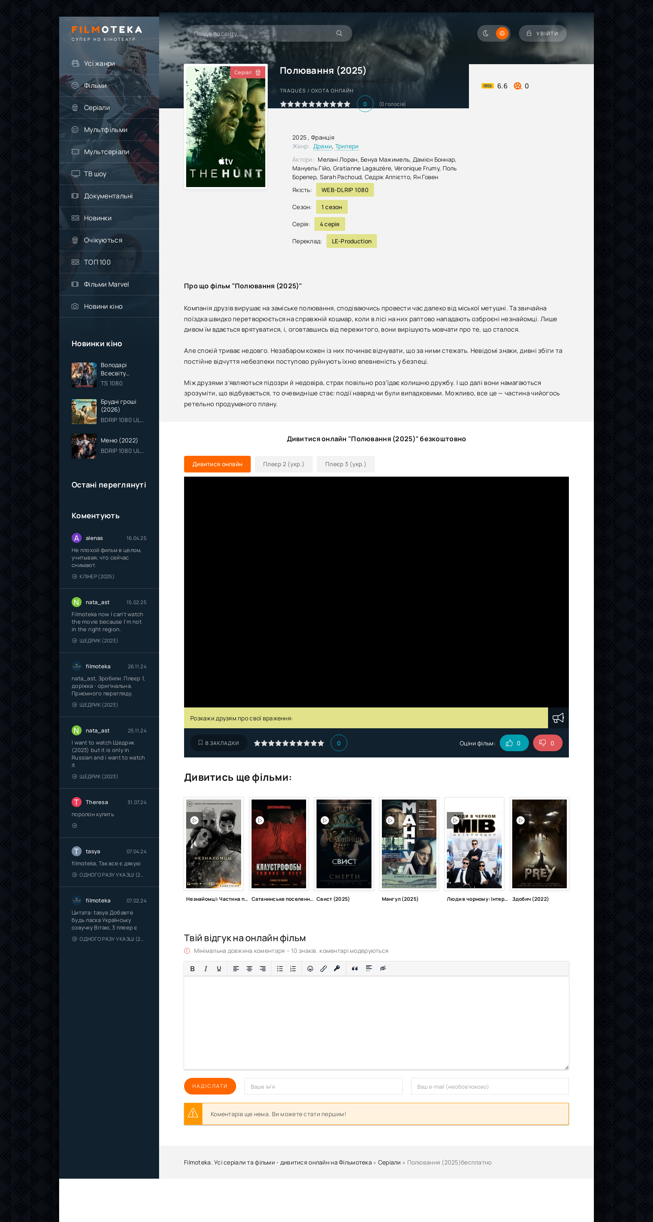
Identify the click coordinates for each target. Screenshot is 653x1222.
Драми (322, 146)
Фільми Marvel (107, 284)
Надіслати (210, 1086)
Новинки (98, 217)
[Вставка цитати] (355, 968)
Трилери (347, 146)
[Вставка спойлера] (369, 968)
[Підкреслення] (219, 968)
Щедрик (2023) (95, 641)
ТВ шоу (95, 173)
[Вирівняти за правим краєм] (263, 968)
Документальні (108, 195)
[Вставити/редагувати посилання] (323, 968)
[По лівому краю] (236, 968)
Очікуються (103, 240)
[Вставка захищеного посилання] (337, 968)
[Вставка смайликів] (310, 968)
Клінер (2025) (93, 576)
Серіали (97, 107)
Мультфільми (105, 129)
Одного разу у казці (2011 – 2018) (109, 875)
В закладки (219, 743)
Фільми (95, 85)
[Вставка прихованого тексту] (383, 968)
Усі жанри (99, 63)
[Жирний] (192, 968)
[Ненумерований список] (280, 968)
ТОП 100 (97, 262)
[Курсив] (206, 968)
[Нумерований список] (293, 968)
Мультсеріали (106, 151)
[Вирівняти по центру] (249, 968)
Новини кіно (103, 306)
